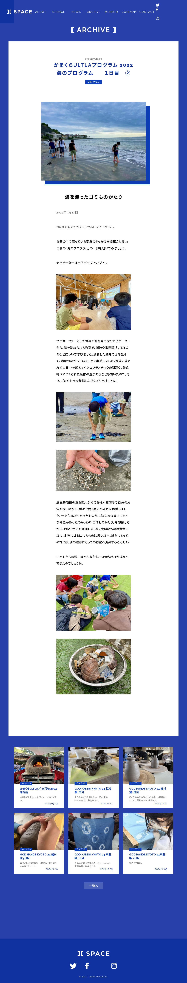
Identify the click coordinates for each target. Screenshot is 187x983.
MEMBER (113, 5)
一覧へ (93, 889)
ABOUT (42, 5)
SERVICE (60, 5)
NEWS (78, 5)
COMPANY (131, 5)
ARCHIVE (96, 5)
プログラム (93, 82)
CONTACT (149, 5)
